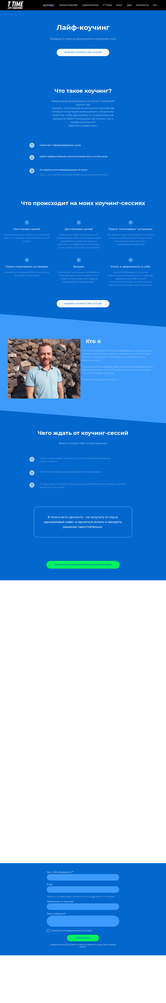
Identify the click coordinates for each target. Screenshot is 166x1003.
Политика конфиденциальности (125, 966)
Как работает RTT (34, 966)
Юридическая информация (83, 969)
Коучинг (48, 5)
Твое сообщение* (56, 913)
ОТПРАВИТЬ (83, 938)
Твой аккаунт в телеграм (60, 901)
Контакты (142, 5)
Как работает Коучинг (57, 966)
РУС (155, 5)
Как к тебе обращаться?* (60, 872)
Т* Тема (107, 5)
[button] (83, 565)
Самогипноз (90, 5)
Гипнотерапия (68, 5)
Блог (119, 5)
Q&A (129, 5)
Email (50, 884)
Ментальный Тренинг (82, 966)
